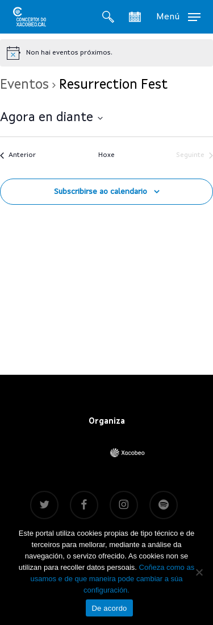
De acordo (109, 608)
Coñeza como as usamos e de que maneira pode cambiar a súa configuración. (112, 578)
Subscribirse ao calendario (100, 192)
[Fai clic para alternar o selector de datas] (51, 118)
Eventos (24, 85)
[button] (178, 16)
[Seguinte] (194, 155)
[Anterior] (18, 155)
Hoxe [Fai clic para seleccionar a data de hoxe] (106, 155)
